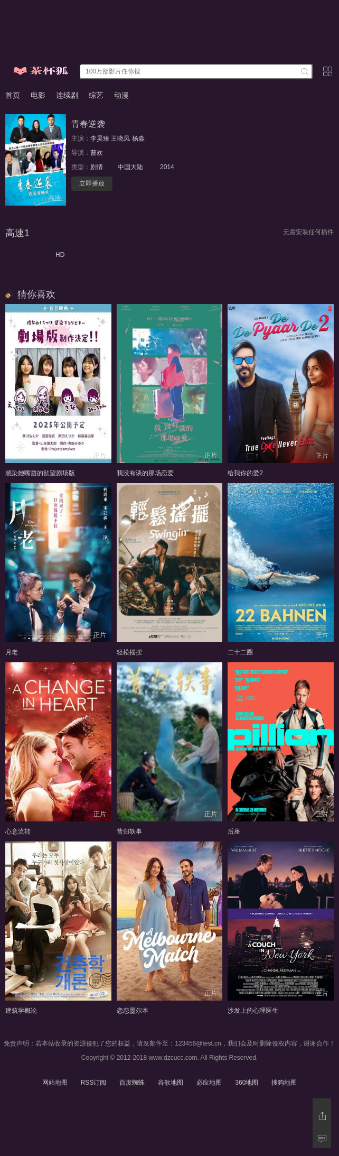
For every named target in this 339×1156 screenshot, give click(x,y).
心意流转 (18, 831)
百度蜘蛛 (132, 1082)
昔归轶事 (129, 831)
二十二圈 (240, 652)
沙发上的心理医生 (253, 1010)
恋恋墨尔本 (132, 1010)
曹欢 (96, 152)
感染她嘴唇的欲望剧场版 (40, 473)
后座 (234, 831)
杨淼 (138, 138)
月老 (11, 652)
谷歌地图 (170, 1082)
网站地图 (55, 1082)
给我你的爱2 (245, 473)
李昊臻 (99, 138)
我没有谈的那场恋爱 (145, 473)
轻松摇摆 (129, 652)
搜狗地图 (284, 1082)
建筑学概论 (21, 1010)
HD (59, 254)
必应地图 (209, 1082)
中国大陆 (130, 167)
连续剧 (67, 95)
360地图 (246, 1082)
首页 (12, 95)
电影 (38, 95)
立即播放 (92, 183)
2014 (167, 167)
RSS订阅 (94, 1082)
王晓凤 (120, 138)
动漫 (121, 95)
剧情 (96, 167)
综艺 (96, 95)
